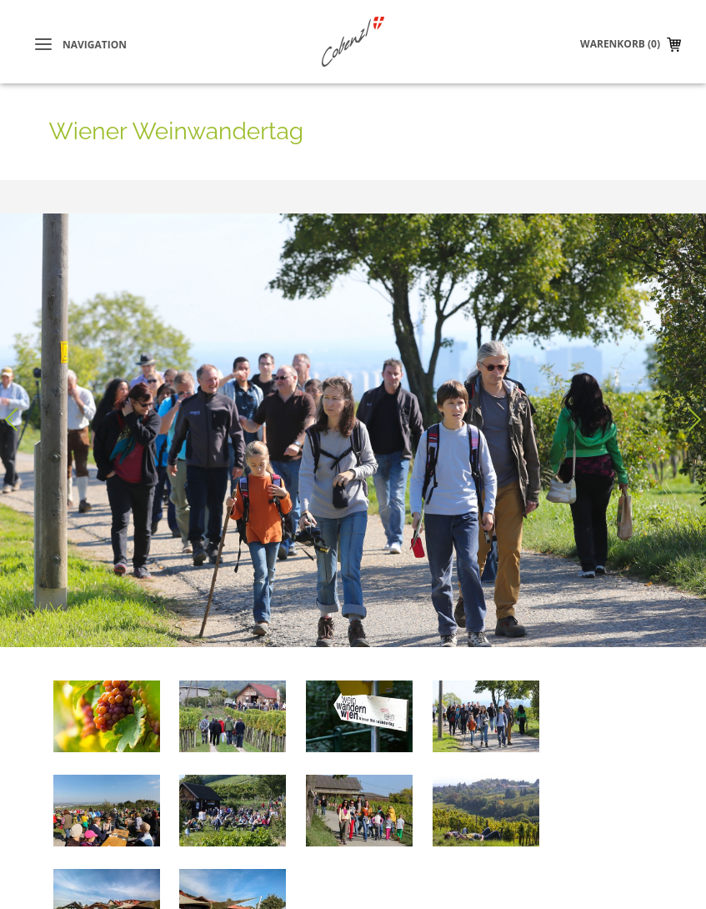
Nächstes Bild (689, 407)
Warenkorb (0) (620, 44)
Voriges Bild (16, 407)
